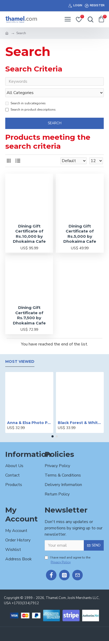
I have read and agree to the (67, 560)
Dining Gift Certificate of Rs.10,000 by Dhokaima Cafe (29, 234)
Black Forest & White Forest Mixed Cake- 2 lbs (80, 422)
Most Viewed (19, 361)
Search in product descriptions (30, 109)
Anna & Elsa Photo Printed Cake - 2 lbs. (29, 422)
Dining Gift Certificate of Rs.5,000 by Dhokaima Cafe (79, 234)
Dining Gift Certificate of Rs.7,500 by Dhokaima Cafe (29, 315)
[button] (52, 436)
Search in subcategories (25, 103)
